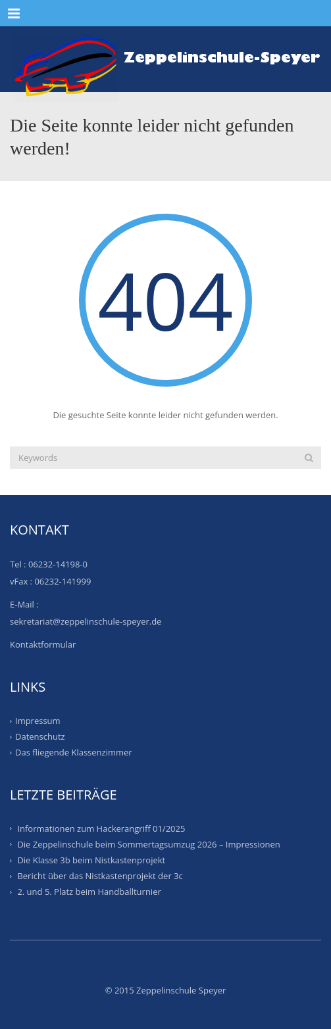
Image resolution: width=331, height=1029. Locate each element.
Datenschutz (40, 736)
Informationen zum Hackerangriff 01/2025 (101, 828)
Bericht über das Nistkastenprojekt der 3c (99, 876)
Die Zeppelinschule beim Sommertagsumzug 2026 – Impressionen (148, 844)
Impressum (38, 721)
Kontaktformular (43, 644)
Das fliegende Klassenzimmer (73, 752)
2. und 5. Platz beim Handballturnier (89, 891)
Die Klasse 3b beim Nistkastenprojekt (91, 860)
